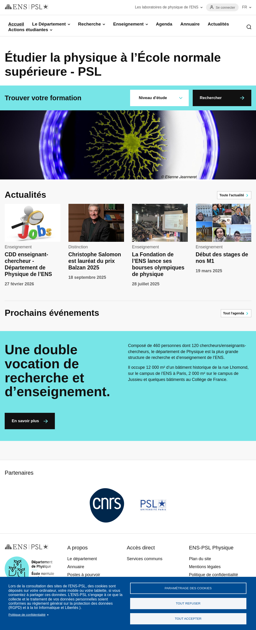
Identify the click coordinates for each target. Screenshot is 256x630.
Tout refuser (188, 603)
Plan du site (200, 558)
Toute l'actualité (231, 195)
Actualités (218, 24)
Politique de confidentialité (26, 614)
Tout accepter (188, 618)
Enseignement (128, 24)
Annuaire (190, 24)
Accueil (16, 24)
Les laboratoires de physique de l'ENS (166, 7)
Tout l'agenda (233, 313)
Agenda (164, 24)
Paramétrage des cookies (188, 588)
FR (244, 7)
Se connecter (225, 7)
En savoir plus (25, 421)
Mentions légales (205, 566)
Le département (82, 558)
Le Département (49, 24)
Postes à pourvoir (83, 574)
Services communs (144, 558)
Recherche (89, 24)
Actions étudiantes (28, 29)
